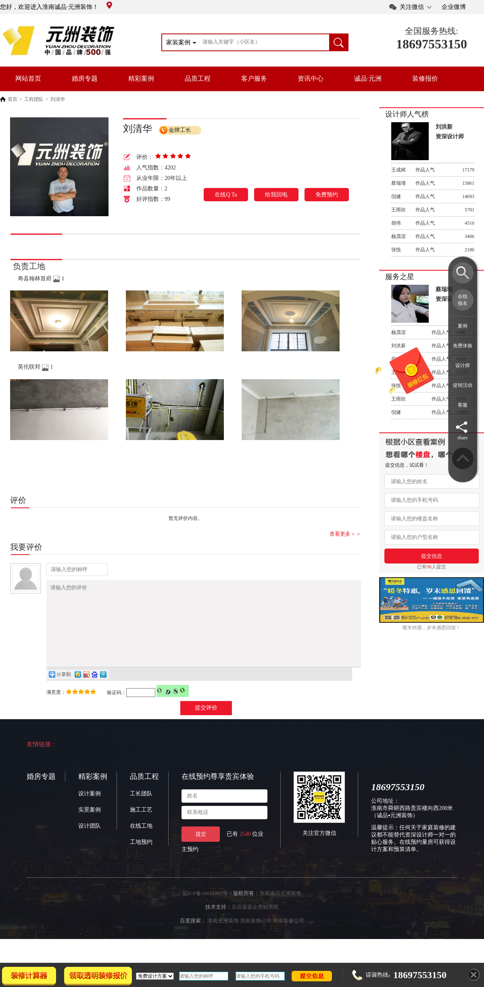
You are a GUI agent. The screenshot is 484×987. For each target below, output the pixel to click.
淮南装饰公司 (255, 936)
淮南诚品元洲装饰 (280, 909)
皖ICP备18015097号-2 (207, 909)
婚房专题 (85, 78)
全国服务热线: (431, 31)
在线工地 (141, 842)
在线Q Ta (226, 195)
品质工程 (198, 78)
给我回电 (276, 195)
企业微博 (454, 7)
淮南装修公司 (288, 936)
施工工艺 (141, 825)
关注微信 (412, 7)
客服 (462, 405)
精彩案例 (141, 78)
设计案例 (89, 809)
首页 (12, 99)
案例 (462, 326)
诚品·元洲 (368, 78)
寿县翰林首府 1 (41, 278)
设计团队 (89, 842)
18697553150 (431, 44)
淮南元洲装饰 (223, 936)
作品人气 (432, 169)
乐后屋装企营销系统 (255, 923)
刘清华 (57, 99)
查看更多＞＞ (345, 534)
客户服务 (254, 78)
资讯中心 (310, 78)
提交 (201, 850)
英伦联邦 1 (35, 367)
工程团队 (34, 99)
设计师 (462, 365)
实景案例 (89, 825)
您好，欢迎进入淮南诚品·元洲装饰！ (56, 7)
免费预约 (326, 195)
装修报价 (425, 78)
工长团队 (141, 809)
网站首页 (28, 78)
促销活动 (462, 385)
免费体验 (462, 345)
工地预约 (141, 858)
